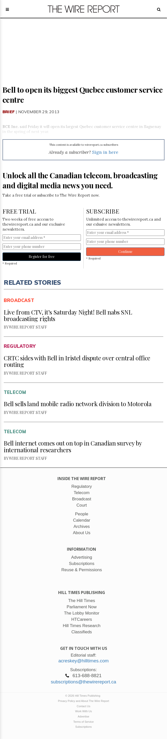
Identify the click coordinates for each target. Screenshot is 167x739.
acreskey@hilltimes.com (83, 660)
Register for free (42, 256)
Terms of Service (83, 721)
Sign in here (105, 152)
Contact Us (83, 706)
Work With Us (83, 711)
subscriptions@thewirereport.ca (83, 681)
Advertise (83, 716)
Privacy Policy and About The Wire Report (83, 700)
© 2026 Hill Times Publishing (83, 695)
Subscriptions (83, 726)
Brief (8, 111)
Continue (125, 251)
